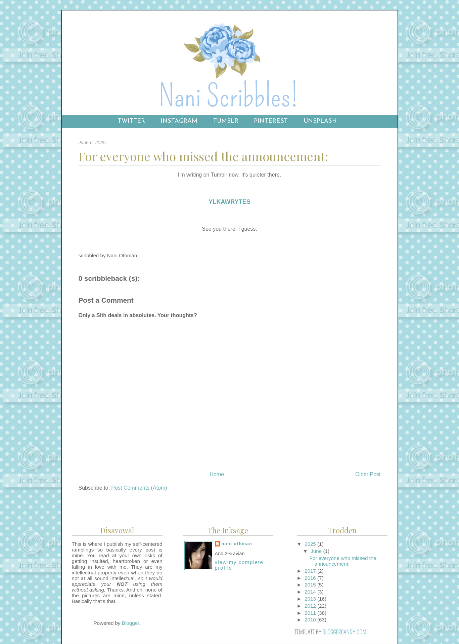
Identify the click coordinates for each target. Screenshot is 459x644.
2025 (311, 544)
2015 (311, 585)
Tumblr (225, 121)
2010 (311, 619)
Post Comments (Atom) (139, 488)
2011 (311, 613)
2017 (311, 571)
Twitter (131, 121)
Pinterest (271, 121)
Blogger (130, 623)
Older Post (368, 474)
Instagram (178, 121)
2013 (311, 599)
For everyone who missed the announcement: (342, 561)
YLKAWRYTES (229, 201)
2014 (311, 592)
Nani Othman (237, 543)
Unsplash (320, 121)
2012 (311, 606)
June (317, 551)
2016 (311, 578)
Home (217, 474)
